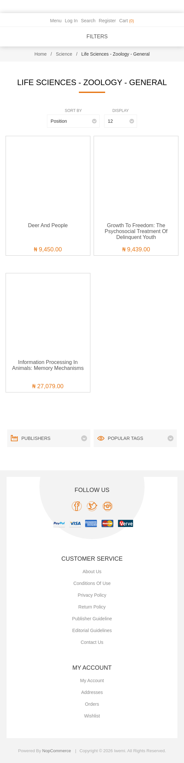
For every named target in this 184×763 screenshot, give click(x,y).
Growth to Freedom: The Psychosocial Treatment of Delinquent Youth (136, 231)
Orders (92, 704)
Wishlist (92, 715)
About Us (92, 571)
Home (40, 54)
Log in (71, 20)
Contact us (91, 642)
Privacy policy (92, 595)
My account (92, 680)
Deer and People (48, 225)
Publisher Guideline (92, 618)
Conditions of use (92, 583)
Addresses (92, 692)
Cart (126, 20)
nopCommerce (56, 750)
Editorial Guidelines (92, 630)
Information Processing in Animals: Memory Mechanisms (48, 365)
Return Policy (91, 606)
